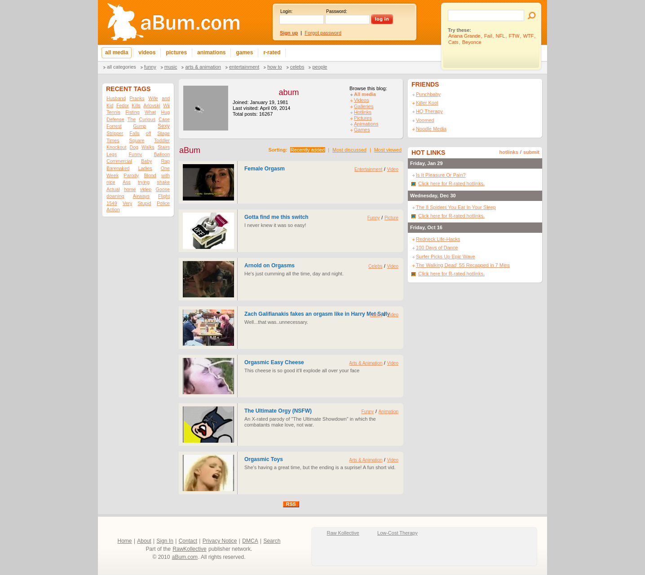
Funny (150, 67)
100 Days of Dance (437, 247)
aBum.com (185, 557)
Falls (134, 133)
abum (288, 92)
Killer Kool (427, 102)
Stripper (114, 133)
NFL (500, 36)
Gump (139, 126)
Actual (113, 189)
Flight (164, 196)
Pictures (363, 118)
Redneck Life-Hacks (438, 239)
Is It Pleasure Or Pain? (441, 175)
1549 (111, 203)
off (148, 133)
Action (113, 209)
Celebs (297, 67)
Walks (148, 147)
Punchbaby (428, 94)
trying (144, 182)
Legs (111, 154)
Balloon (162, 154)
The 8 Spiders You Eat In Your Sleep (456, 207)
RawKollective (189, 549)
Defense (115, 119)
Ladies (145, 168)
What (150, 112)
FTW (513, 36)
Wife (153, 98)
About (144, 541)
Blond (150, 175)
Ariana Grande (464, 36)
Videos (361, 100)
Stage (163, 133)
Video (392, 169)
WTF (528, 36)
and (166, 98)
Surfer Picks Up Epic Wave (445, 256)
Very (127, 203)
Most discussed (349, 149)
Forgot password (323, 32)
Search (271, 541)
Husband (116, 98)
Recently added (308, 149)
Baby (146, 161)
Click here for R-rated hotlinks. (451, 183)
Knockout (116, 147)
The (132, 119)
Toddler (162, 140)
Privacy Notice (220, 541)
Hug (165, 112)
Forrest (114, 126)
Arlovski (151, 105)
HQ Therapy (429, 111)
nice (110, 182)
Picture (391, 217)
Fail (488, 36)
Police (163, 203)
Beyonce (472, 42)
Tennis (113, 112)
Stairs (164, 147)
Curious (147, 119)
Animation (388, 411)
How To (274, 67)
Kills (136, 105)
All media (365, 94)
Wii (166, 105)
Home (125, 541)
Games (362, 129)
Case (164, 119)
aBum (189, 150)
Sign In (165, 541)
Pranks (136, 98)
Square (136, 140)
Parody (131, 175)
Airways (141, 196)
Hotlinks (362, 112)
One (165, 168)
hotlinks (508, 152)
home (130, 189)
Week (112, 175)
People (319, 67)
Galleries (363, 106)
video (145, 189)
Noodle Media (431, 128)
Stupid (144, 203)
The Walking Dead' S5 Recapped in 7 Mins (463, 265)
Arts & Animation (203, 67)
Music (170, 67)
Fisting (132, 112)
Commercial (119, 161)
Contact (188, 541)
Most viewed (388, 149)
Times (112, 140)
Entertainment (244, 67)
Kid (109, 105)
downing (115, 196)
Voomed (425, 120)
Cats (453, 42)
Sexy (164, 126)
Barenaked (118, 168)
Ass (127, 182)
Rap (165, 161)
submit (531, 152)
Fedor (122, 105)
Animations (366, 123)
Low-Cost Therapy (397, 533)
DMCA (250, 541)
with (165, 175)
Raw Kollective (343, 533)
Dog (133, 147)
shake (163, 182)
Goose (163, 189)
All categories (121, 67)
